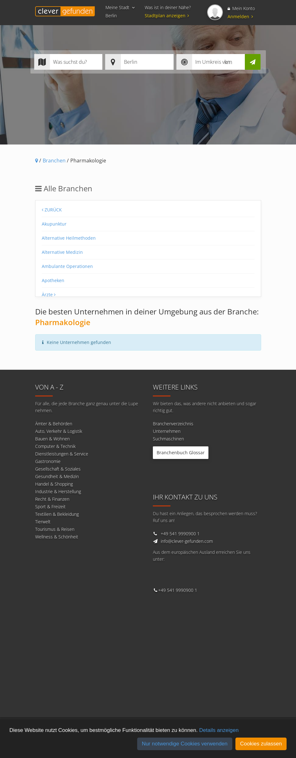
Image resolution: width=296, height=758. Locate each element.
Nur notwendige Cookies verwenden (185, 744)
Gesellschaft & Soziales (58, 469)
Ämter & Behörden (53, 424)
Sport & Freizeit (50, 507)
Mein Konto (241, 8)
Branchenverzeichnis (173, 424)
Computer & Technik (55, 446)
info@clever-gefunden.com (187, 541)
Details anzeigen (219, 730)
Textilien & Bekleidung (57, 514)
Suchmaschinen (168, 439)
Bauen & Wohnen (52, 439)
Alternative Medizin (62, 252)
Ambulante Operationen (67, 266)
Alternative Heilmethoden (69, 238)
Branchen (54, 160)
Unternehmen (166, 431)
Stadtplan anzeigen (168, 16)
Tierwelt (43, 522)
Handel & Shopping (54, 484)
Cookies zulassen (261, 744)
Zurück (52, 210)
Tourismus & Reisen (54, 529)
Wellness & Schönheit (56, 537)
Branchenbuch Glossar (181, 452)
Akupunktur (54, 224)
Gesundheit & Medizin (57, 476)
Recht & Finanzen (52, 499)
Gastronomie (48, 461)
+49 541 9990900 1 (180, 534)
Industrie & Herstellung (58, 491)
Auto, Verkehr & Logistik (58, 431)
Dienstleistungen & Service (61, 454)
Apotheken (53, 280)
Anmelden (240, 16)
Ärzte (49, 294)
